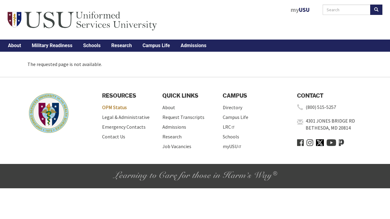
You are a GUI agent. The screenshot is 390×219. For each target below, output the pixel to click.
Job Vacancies (176, 146)
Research (121, 45)
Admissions (194, 45)
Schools (92, 45)
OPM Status (114, 107)
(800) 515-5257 (321, 107)
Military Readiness (52, 45)
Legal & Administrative (126, 117)
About (14, 45)
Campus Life (156, 45)
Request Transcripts (183, 117)
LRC (229, 127)
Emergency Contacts (124, 127)
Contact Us (113, 137)
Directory (232, 107)
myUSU (232, 146)
